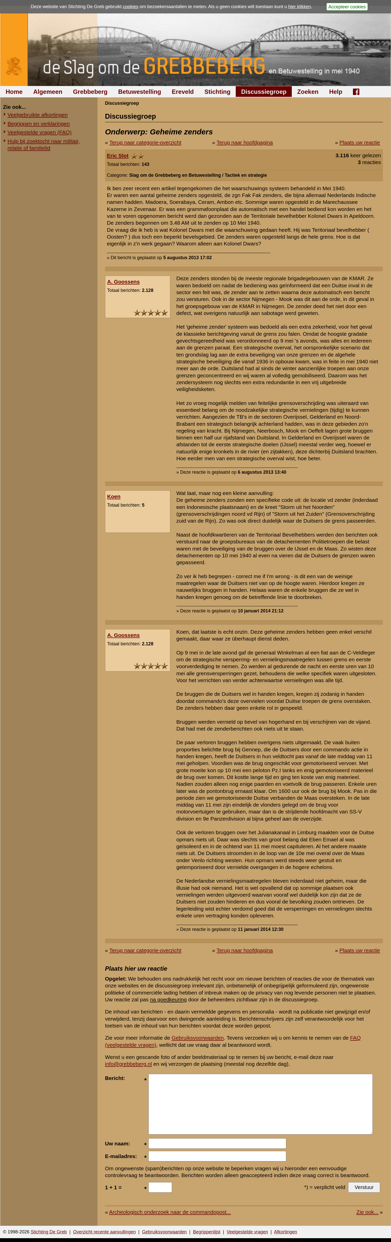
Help (335, 91)
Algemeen (47, 91)
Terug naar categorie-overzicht (145, 142)
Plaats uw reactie (359, 142)
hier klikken (299, 6)
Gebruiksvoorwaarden (198, 1038)
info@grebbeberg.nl (128, 1064)
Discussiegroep (263, 91)
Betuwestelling (139, 91)
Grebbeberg (90, 91)
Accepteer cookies (347, 6)
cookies (130, 6)
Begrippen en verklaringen (39, 124)
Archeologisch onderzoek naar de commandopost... (170, 1212)
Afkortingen (285, 1231)
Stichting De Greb (49, 1231)
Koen (114, 496)
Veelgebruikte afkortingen (38, 115)
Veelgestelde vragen (247, 1231)
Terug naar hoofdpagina (244, 142)
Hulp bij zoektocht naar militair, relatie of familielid (44, 144)
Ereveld (183, 91)
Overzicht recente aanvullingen (104, 1231)
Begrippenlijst (206, 1231)
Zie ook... (367, 1212)
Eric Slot (117, 155)
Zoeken (307, 91)
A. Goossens (123, 282)
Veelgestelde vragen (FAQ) (40, 132)
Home (14, 91)
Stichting (218, 91)
